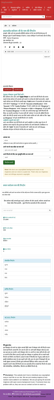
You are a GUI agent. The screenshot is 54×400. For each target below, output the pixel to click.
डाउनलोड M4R (18, 89)
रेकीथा (6, 297)
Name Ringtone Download (38, 396)
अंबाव (6, 330)
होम (6, 26)
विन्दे (6, 278)
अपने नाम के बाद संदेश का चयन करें (13, 147)
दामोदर (7, 322)
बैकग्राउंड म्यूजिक (16, 8)
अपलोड (48, 17)
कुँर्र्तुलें (7, 306)
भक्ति (4, 8)
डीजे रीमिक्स (38, 8)
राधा (6, 273)
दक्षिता (6, 302)
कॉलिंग (28, 8)
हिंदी (5, 10)
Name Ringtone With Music (21, 396)
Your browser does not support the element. (27, 51)
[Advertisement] (27, 71)
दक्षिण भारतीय (37, 10)
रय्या (6, 269)
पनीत (6, 334)
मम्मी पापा (25, 10)
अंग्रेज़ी (49, 8)
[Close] (21, 16)
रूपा (6, 326)
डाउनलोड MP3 (8, 89)
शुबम (6, 293)
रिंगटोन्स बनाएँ (9, 162)
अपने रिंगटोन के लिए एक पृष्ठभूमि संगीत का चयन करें (18, 154)
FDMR (10, 396)
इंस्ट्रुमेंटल (14, 10)
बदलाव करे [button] (47, 57)
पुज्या (6, 265)
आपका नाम (6, 137)
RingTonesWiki (6, 2)
